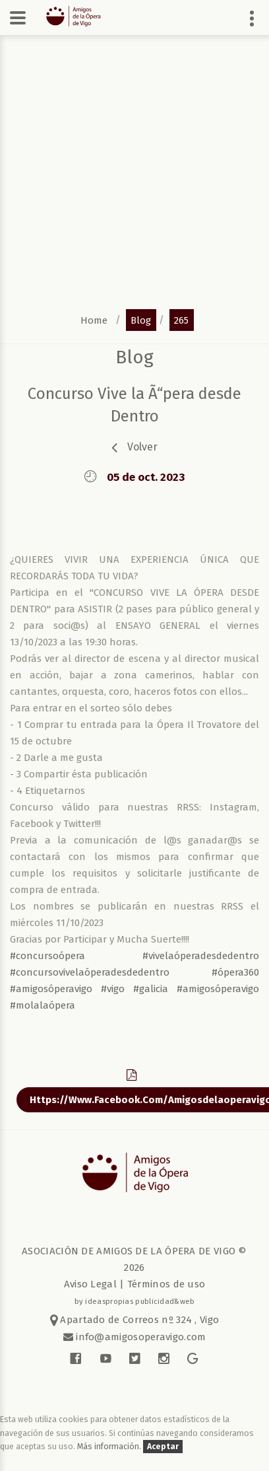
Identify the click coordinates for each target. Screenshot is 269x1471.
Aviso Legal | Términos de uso (135, 1284)
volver (142, 447)
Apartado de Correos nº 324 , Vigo (135, 1320)
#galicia (150, 989)
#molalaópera (42, 1005)
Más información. (110, 1446)
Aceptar (163, 1446)
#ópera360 (235, 972)
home (93, 320)
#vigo (113, 989)
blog (141, 320)
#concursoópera (47, 956)
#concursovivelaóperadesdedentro (89, 972)
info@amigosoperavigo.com (139, 1337)
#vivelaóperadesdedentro (200, 956)
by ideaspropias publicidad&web (135, 1301)
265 (181, 320)
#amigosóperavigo (51, 989)
